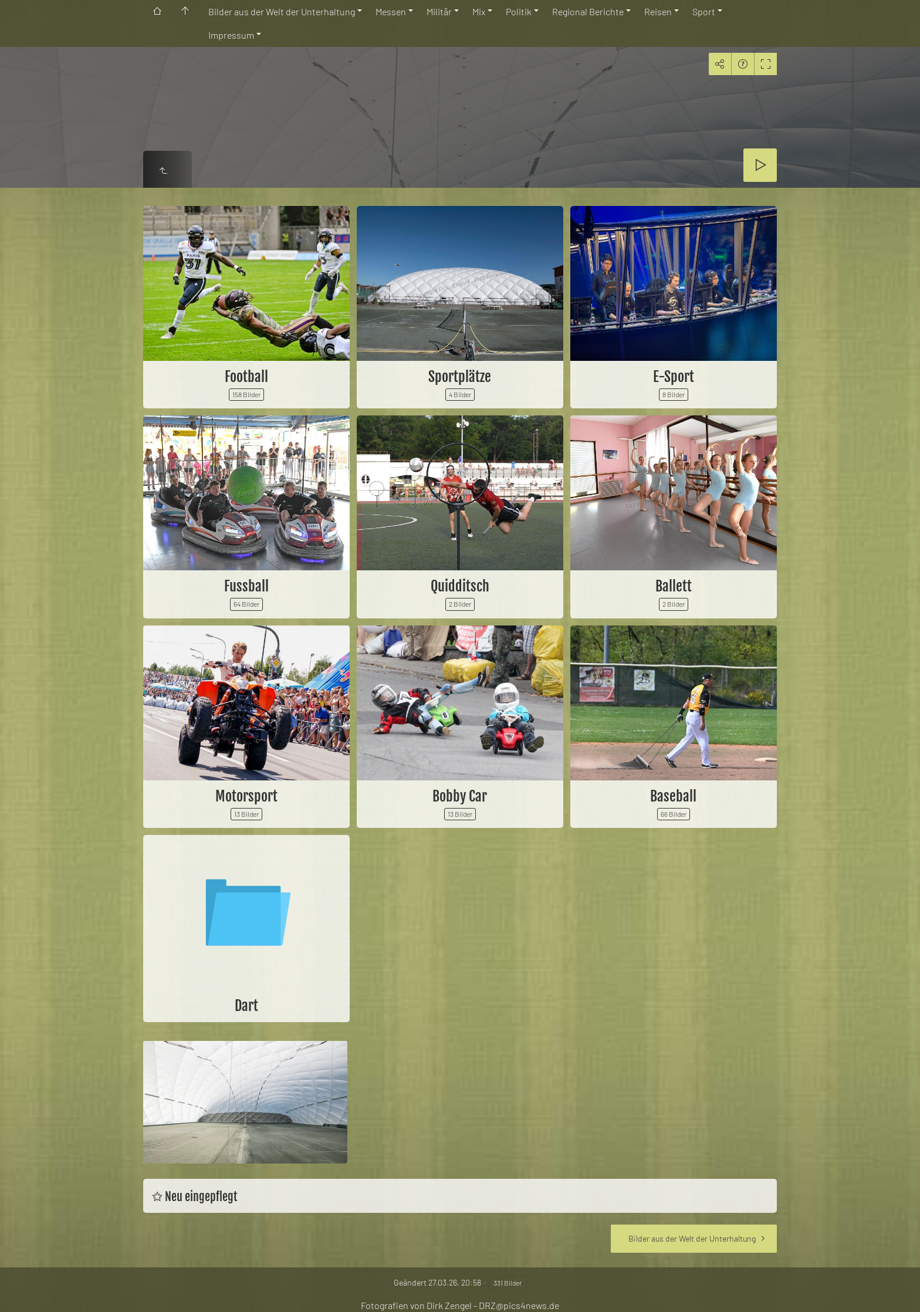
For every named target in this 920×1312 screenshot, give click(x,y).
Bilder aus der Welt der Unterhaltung (281, 11)
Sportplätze (459, 377)
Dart (246, 1006)
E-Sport (673, 377)
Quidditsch (460, 586)
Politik (519, 11)
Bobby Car (459, 796)
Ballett (673, 586)
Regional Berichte (588, 11)
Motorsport (246, 796)
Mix (478, 11)
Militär (439, 11)
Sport (703, 11)
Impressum (231, 34)
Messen (391, 11)
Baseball (673, 796)
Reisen (658, 11)
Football (246, 377)
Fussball (246, 586)
